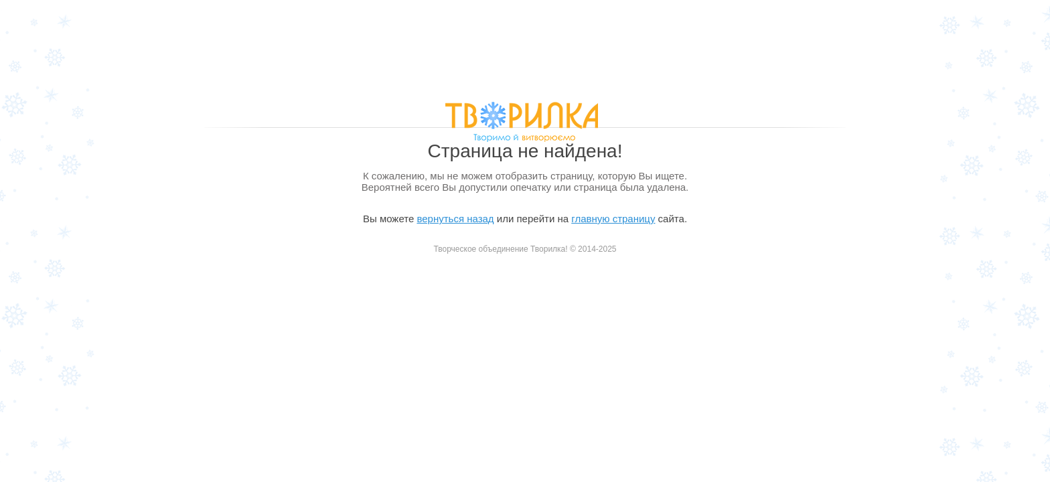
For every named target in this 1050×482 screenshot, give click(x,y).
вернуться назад (455, 218)
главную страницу (613, 218)
